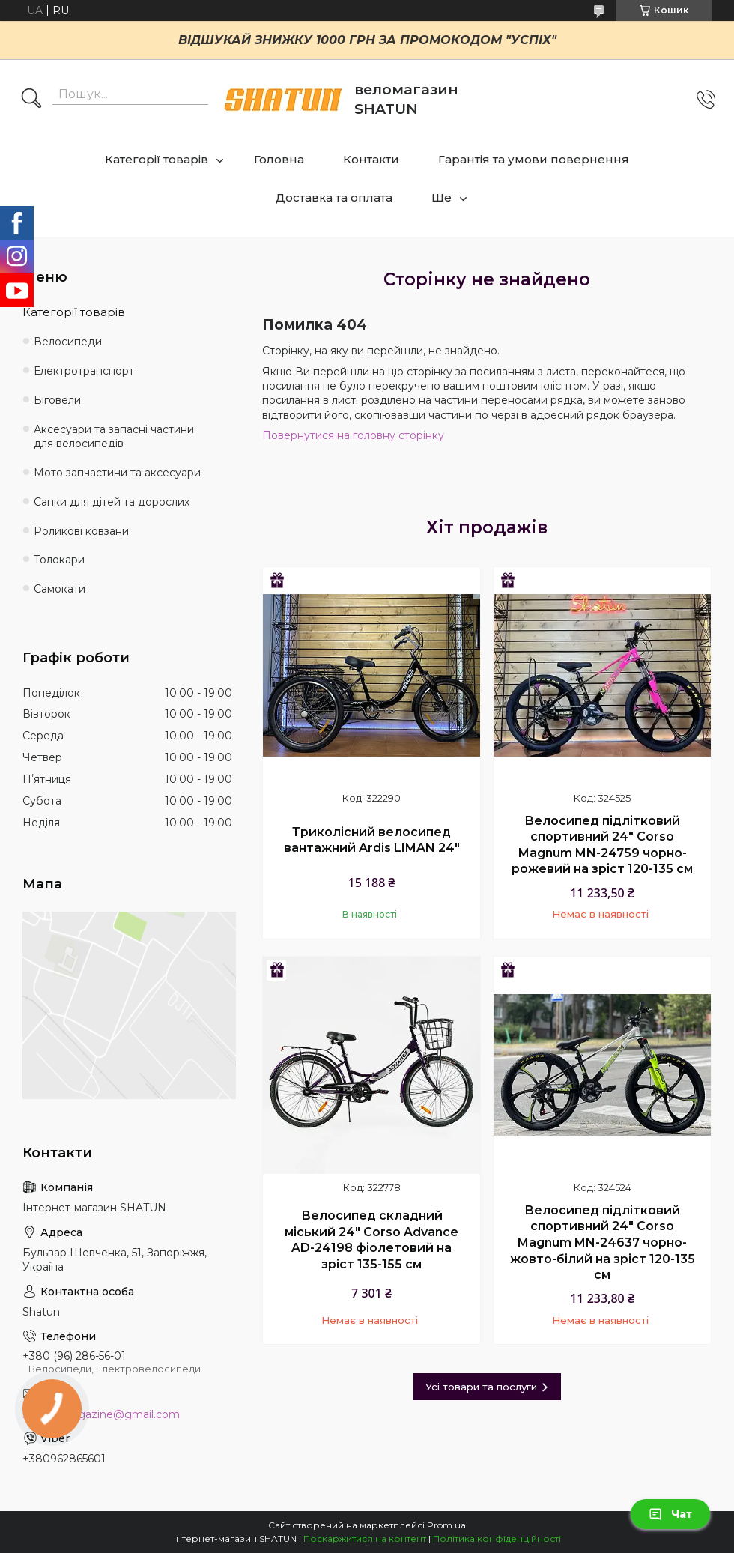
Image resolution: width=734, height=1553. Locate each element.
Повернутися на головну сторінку (353, 435)
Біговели (57, 400)
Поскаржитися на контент (364, 1538)
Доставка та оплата (334, 197)
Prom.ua (446, 1525)
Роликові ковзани (81, 531)
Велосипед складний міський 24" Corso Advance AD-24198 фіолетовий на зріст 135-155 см (371, 1239)
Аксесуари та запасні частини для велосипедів (114, 436)
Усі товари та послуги (481, 1387)
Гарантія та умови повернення (533, 159)
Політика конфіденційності (497, 1538)
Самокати (59, 589)
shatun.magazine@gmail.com (101, 1414)
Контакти (371, 159)
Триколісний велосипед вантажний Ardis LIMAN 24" (372, 840)
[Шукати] (31, 99)
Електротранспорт (84, 371)
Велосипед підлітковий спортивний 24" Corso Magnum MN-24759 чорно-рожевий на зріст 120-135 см (602, 845)
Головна (279, 159)
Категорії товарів (156, 159)
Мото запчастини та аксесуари (117, 472)
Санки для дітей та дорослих (111, 502)
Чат (670, 1514)
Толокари (59, 559)
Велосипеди (68, 341)
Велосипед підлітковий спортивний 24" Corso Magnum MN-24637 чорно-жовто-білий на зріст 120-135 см (602, 1242)
